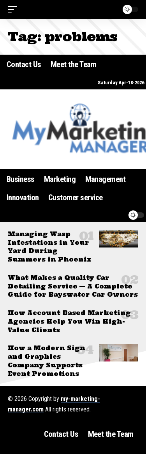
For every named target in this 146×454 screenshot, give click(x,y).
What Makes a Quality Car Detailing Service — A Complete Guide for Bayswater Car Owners (73, 286)
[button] (14, 9)
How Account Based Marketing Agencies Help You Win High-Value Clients (69, 321)
